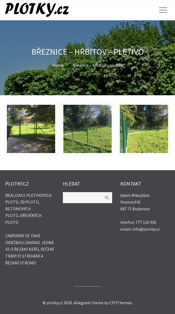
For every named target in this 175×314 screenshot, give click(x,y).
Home (58, 65)
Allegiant (82, 302)
